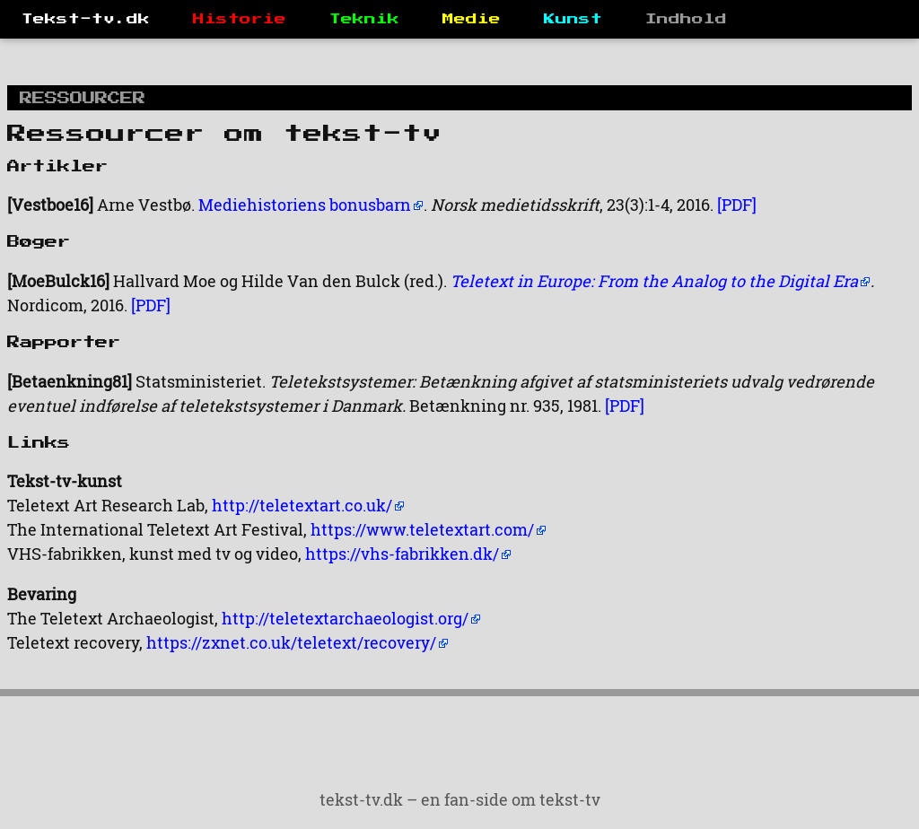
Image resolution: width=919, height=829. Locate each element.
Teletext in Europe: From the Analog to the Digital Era (654, 281)
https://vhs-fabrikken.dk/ (402, 553)
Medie (471, 19)
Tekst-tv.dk (86, 19)
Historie (239, 19)
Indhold (686, 19)
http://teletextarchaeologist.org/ (345, 618)
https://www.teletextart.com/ (422, 529)
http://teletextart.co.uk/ (302, 505)
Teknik (364, 19)
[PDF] (737, 204)
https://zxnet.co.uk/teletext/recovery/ (291, 642)
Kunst (573, 19)
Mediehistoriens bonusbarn (304, 204)
